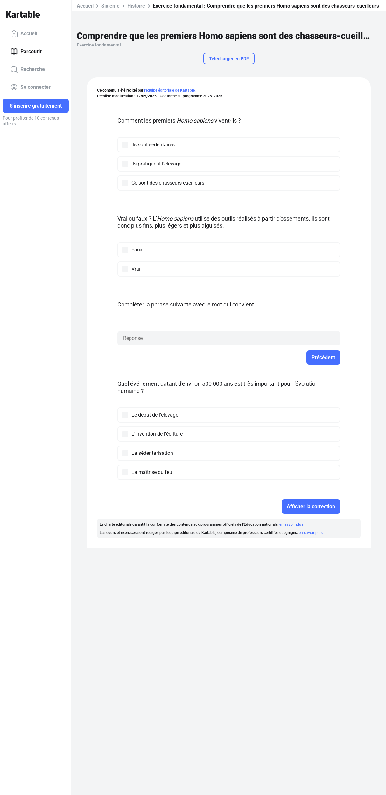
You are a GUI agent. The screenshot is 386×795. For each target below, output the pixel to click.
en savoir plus (291, 524)
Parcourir (26, 51)
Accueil (23, 34)
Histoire (136, 6)
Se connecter (30, 87)
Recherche (27, 69)
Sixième (110, 6)
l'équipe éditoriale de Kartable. (170, 90)
